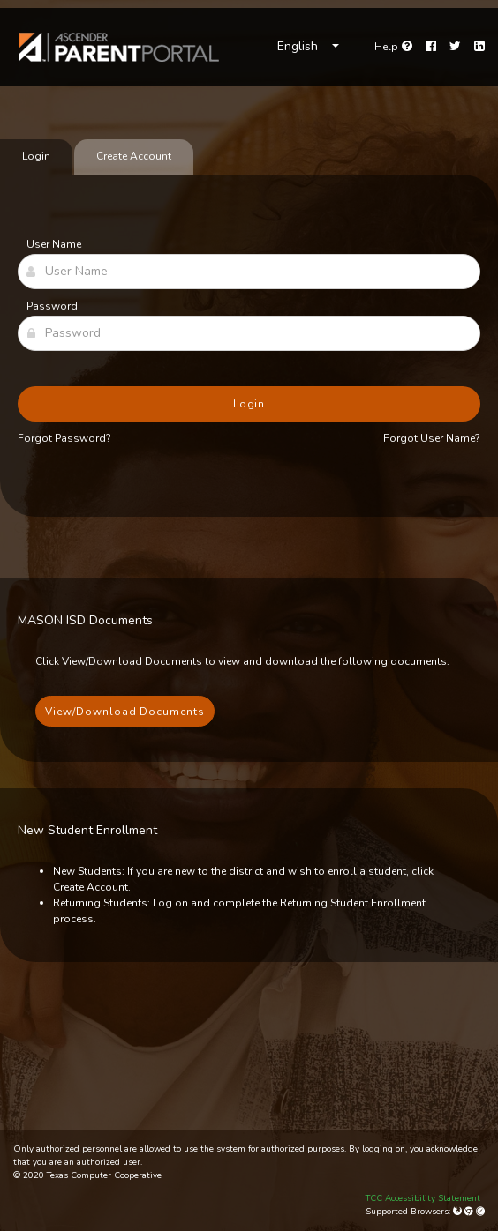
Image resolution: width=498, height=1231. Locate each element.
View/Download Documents (125, 712)
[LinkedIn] (479, 47)
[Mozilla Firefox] (458, 1211)
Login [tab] (36, 156)
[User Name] (249, 271)
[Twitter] (455, 47)
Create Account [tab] (133, 156)
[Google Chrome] (470, 1211)
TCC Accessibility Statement (423, 1198)
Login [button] (249, 404)
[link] (119, 47)
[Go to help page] (393, 47)
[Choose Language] (308, 46)
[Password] (249, 333)
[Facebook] (431, 47)
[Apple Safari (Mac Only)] (480, 1211)
